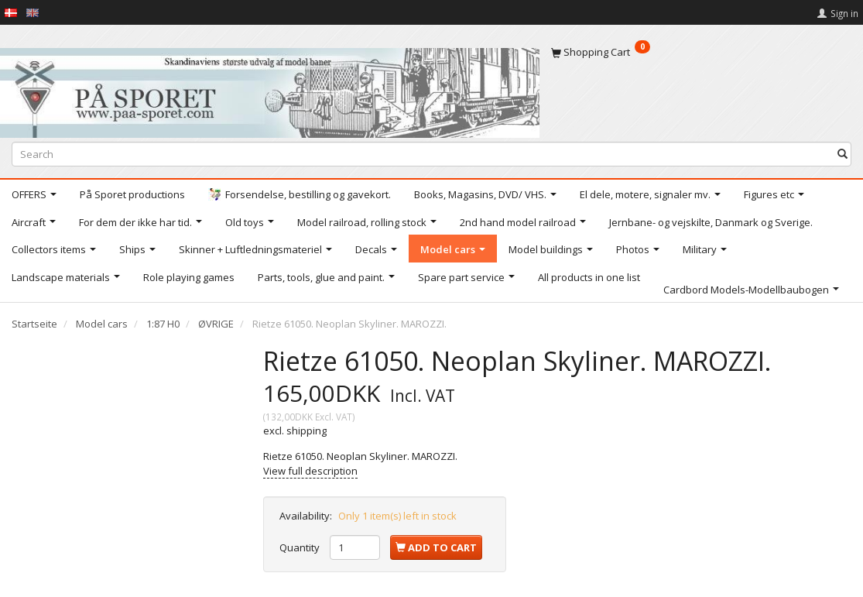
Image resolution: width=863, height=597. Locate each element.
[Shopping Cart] (701, 51)
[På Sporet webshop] (269, 89)
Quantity (300, 547)
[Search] (842, 154)
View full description (310, 471)
